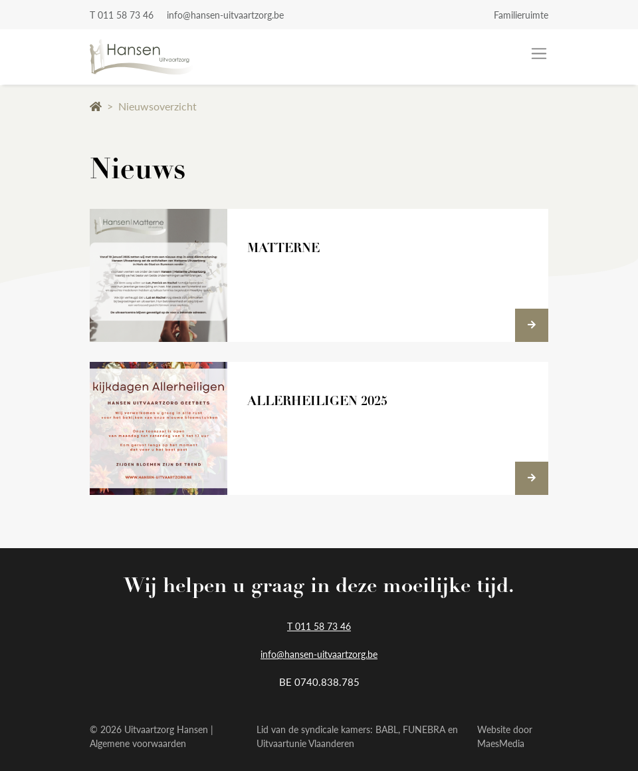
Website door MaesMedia (504, 736)
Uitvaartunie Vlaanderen (305, 743)
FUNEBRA (424, 729)
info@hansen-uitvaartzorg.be (225, 14)
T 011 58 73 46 (122, 14)
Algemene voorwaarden (138, 743)
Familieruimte (521, 14)
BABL (386, 729)
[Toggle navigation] (539, 54)
